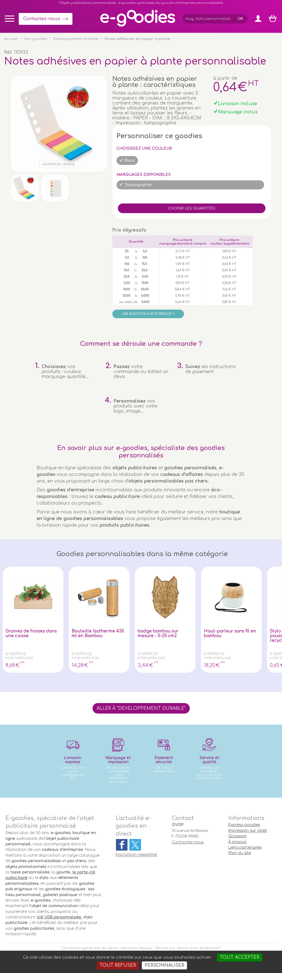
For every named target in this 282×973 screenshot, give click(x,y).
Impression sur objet (247, 831)
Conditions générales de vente (89, 948)
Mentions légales (136, 948)
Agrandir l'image (58, 164)
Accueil (11, 39)
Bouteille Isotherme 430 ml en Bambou (99, 634)
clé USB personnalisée (59, 917)
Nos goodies (35, 39)
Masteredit (209, 948)
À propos (237, 842)
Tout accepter (239, 957)
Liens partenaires (245, 847)
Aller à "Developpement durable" (141, 708)
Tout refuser (118, 965)
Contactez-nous (41, 18)
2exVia (183, 948)
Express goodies (244, 825)
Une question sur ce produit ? (148, 313)
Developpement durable (75, 39)
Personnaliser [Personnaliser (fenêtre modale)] (164, 965)
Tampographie (138, 185)
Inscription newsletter (137, 855)
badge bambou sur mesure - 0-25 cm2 (159, 634)
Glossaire (237, 836)
